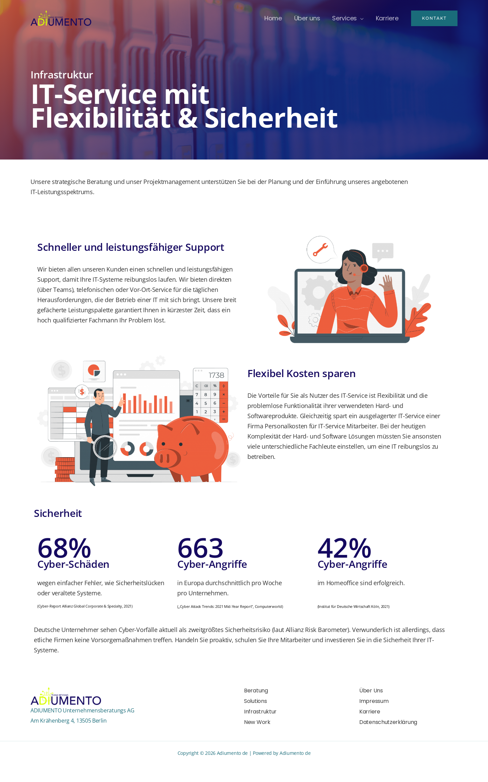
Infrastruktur (260, 711)
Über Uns (371, 690)
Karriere (387, 18)
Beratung (256, 690)
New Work (257, 722)
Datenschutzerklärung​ (388, 722)
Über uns (307, 18)
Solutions (255, 701)
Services (344, 18)
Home (273, 18)
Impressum (373, 701)
